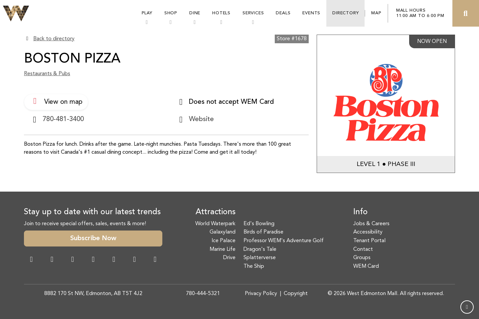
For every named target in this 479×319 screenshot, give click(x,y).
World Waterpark (215, 224)
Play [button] (147, 13)
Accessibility (368, 232)
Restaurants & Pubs (47, 74)
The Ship (253, 266)
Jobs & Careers (371, 224)
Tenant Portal (369, 240)
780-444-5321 (203, 293)
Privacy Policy (261, 293)
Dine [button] (194, 13)
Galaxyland (223, 232)
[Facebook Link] (31, 260)
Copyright (296, 293)
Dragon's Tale (259, 249)
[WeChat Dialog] (113, 260)
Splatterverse (259, 257)
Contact (363, 249)
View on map (56, 101)
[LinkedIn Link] (155, 260)
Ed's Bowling (258, 224)
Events (311, 13)
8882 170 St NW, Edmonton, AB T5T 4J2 (93, 293)
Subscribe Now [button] (93, 238)
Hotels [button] (221, 13)
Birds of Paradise (263, 232)
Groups (362, 257)
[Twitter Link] (93, 260)
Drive (229, 257)
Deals (283, 13)
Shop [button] (170, 13)
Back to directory (54, 39)
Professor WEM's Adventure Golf (283, 240)
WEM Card (366, 266)
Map (376, 13)
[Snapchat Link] (72, 260)
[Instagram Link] (52, 260)
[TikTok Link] (134, 260)
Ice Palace (224, 240)
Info (360, 212)
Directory (345, 13)
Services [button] (253, 13)
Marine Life (223, 249)
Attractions (216, 212)
